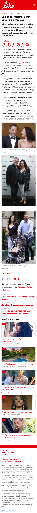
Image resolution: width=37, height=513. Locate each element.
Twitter (29, 287)
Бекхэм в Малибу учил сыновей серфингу (17, 297)
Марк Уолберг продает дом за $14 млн (17, 364)
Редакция (4, 457)
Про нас (4, 450)
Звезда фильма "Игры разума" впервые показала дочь (17, 388)
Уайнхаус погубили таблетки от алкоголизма (14, 340)
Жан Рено (7, 273)
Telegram (5, 290)
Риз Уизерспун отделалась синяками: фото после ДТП (16, 436)
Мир (10, 13)
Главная (4, 13)
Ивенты (4, 455)
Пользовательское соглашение (12, 461)
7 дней (16, 279)
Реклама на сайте (7, 452)
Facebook (22, 287)
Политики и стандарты (9, 459)
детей (21, 62)
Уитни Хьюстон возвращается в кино (16, 412)
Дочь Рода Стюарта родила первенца (17, 305)
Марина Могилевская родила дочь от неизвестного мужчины (16, 312)
